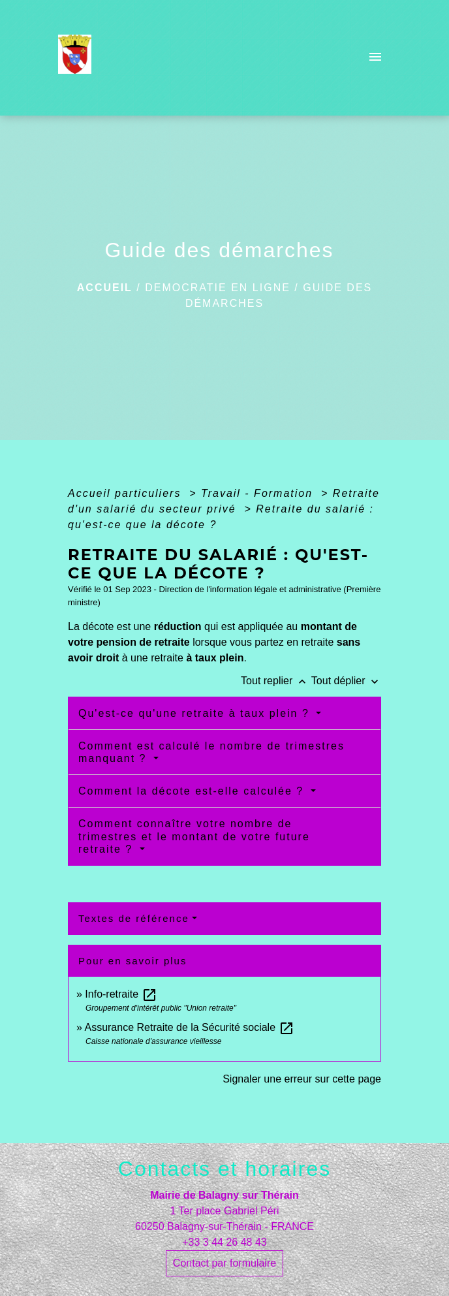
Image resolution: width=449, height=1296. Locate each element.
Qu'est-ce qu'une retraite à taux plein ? (195, 713)
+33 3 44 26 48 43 (224, 1242)
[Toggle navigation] (375, 58)
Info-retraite (121, 994)
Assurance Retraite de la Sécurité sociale (189, 1027)
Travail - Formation (259, 493)
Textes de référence (133, 918)
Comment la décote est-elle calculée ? (193, 791)
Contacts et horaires (224, 1168)
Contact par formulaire (224, 1263)
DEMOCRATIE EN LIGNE (217, 287)
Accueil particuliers (126, 493)
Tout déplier (346, 680)
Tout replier (276, 680)
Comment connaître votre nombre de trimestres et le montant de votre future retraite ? (194, 836)
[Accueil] (78, 58)
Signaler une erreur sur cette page (302, 1078)
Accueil (104, 287)
